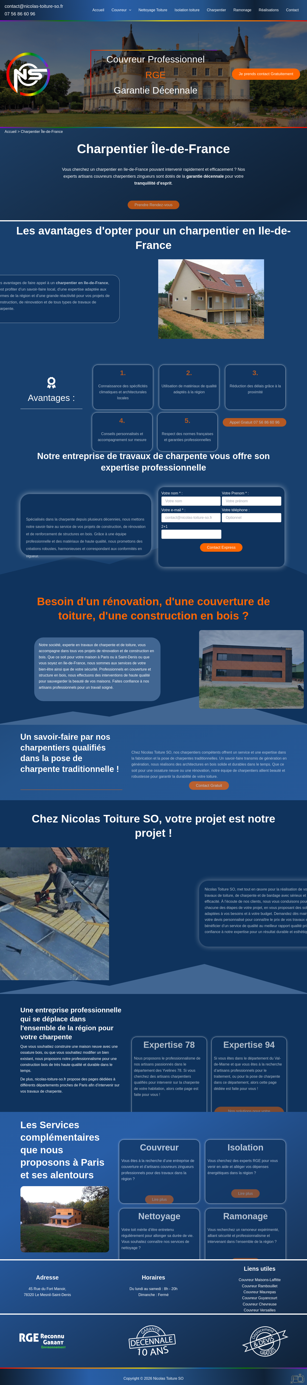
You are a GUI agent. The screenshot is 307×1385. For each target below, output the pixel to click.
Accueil (98, 10)
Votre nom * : (191, 498)
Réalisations (269, 10)
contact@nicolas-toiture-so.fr (34, 6)
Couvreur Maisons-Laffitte (260, 1280)
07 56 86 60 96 (20, 13)
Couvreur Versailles (260, 1310)
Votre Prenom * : (251, 498)
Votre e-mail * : (191, 515)
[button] (129, 10)
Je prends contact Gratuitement (266, 74)
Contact (292, 10)
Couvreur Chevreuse (260, 1304)
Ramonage (242, 10)
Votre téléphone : (251, 515)
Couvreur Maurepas (259, 1292)
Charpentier (216, 10)
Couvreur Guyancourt (259, 1298)
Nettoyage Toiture (152, 10)
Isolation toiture (187, 10)
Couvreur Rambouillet (259, 1286)
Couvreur (121, 10)
